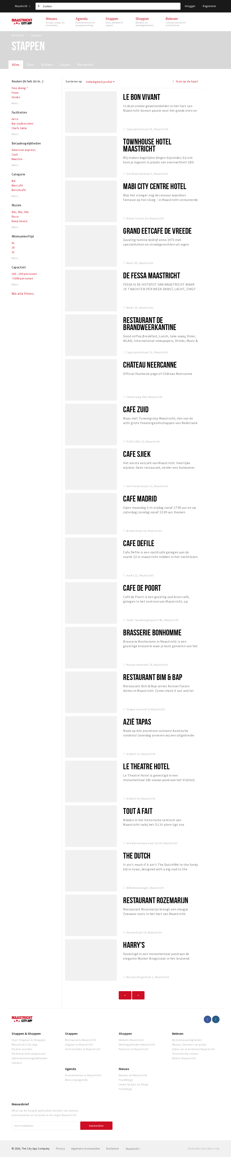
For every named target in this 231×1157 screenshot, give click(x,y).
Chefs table (19, 128)
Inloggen (190, 6)
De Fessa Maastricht (151, 275)
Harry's (134, 944)
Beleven (177, 1033)
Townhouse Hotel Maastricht (147, 145)
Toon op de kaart (185, 81)
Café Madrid (140, 498)
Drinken (47, 64)
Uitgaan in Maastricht (79, 1044)
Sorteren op (74, 81)
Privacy (60, 1148)
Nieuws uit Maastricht (133, 1075)
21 (13, 252)
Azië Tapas (137, 721)
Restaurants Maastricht (80, 1040)
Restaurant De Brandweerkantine (149, 323)
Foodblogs (126, 1080)
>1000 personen (22, 278)
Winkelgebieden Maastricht (137, 1044)
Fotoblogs (125, 1089)
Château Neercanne (150, 364)
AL (13, 243)
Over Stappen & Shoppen (29, 1040)
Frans (15, 92)
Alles (16, 64)
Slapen (65, 64)
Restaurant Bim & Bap (152, 677)
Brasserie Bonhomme (152, 632)
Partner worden (22, 1049)
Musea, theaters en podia (189, 1044)
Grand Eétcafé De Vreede (157, 230)
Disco (15, 216)
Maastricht (22, 6)
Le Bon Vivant (141, 96)
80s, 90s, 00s (20, 212)
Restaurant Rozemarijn (155, 900)
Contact (17, 1063)
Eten (30, 64)
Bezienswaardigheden (187, 1040)
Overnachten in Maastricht (82, 1049)
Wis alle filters (23, 293)
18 (13, 247)
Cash (15, 154)
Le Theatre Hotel (146, 766)
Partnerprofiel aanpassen (29, 1053)
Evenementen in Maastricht (83, 1075)
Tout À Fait (137, 810)
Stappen (71, 1033)
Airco (15, 119)
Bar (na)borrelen (22, 123)
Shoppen (125, 1033)
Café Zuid (135, 409)
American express (24, 150)
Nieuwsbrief (20, 1104)
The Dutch (136, 855)
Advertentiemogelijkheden (30, 1058)
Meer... (16, 103)
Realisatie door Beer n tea (203, 1148)
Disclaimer (112, 1148)
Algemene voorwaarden (85, 1148)
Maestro (17, 159)
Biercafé (17, 185)
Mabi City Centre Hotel (154, 186)
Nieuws (124, 1069)
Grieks (16, 97)
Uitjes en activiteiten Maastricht (193, 1049)
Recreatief (85, 64)
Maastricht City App (25, 1044)
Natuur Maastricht (184, 1058)
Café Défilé (138, 543)
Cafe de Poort (142, 587)
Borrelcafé (19, 190)
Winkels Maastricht (131, 1040)
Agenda (70, 1069)
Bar (14, 181)
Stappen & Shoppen (26, 1033)
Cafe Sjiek (137, 453)
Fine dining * (20, 88)
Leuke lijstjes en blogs (134, 1084)
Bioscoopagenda (76, 1080)
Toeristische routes (185, 1053)
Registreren (209, 6)
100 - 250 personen (24, 274)
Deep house (20, 221)
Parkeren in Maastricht (134, 1049)
